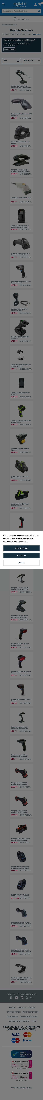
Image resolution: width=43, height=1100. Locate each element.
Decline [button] (21, 563)
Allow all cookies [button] (21, 548)
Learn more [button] (23, 542)
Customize (21, 555)
